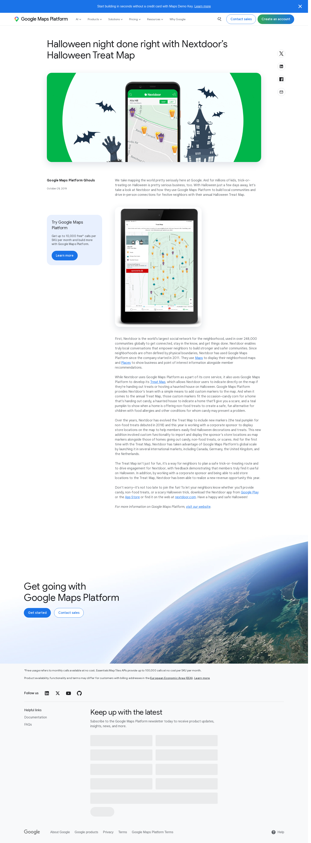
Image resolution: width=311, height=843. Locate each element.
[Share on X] (281, 54)
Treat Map (157, 382)
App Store (132, 497)
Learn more (202, 6)
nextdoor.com (185, 497)
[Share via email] (281, 92)
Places (126, 363)
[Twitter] (57, 693)
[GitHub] (79, 693)
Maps (199, 358)
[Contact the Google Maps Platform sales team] (241, 19)
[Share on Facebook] (281, 79)
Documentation (35, 717)
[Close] (300, 6)
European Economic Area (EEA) (171, 678)
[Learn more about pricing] (65, 255)
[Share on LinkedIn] (281, 66)
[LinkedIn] (46, 693)
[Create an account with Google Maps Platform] (37, 613)
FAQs (28, 725)
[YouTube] (68, 693)
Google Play (250, 492)
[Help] (277, 832)
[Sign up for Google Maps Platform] (276, 19)
